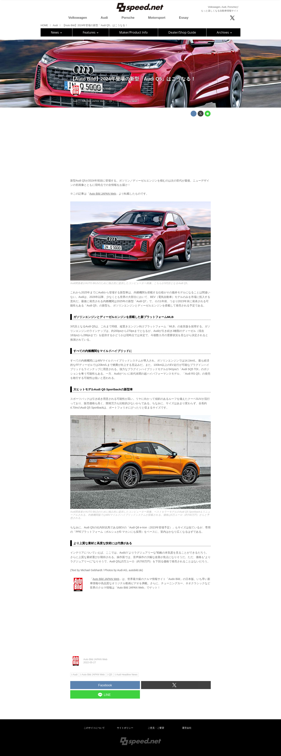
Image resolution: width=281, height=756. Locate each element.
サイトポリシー (125, 728)
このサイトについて (94, 728)
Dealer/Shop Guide (182, 32)
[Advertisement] (140, 146)
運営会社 (186, 728)
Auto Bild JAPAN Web (97, 88)
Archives (224, 32)
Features (91, 32)
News (56, 32)
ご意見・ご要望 (156, 728)
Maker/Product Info (133, 32)
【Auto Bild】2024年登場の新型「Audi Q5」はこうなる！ (133, 78)
